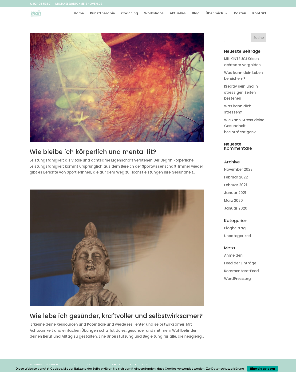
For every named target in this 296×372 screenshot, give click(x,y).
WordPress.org (237, 278)
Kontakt (259, 14)
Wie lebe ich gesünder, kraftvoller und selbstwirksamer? (116, 316)
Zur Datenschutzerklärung (225, 369)
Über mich (214, 14)
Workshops (154, 14)
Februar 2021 (235, 184)
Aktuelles (178, 14)
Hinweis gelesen (262, 369)
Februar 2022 (236, 177)
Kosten (240, 14)
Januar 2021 (235, 192)
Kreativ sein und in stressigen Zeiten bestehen (241, 92)
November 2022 (238, 169)
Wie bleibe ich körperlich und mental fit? (93, 152)
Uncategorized (237, 235)
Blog (196, 14)
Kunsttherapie (102, 14)
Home (79, 14)
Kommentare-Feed (241, 270)
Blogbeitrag (235, 228)
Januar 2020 (235, 208)
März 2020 (233, 200)
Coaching (129, 14)
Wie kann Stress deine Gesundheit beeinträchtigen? (244, 125)
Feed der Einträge (240, 263)
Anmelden (233, 255)
